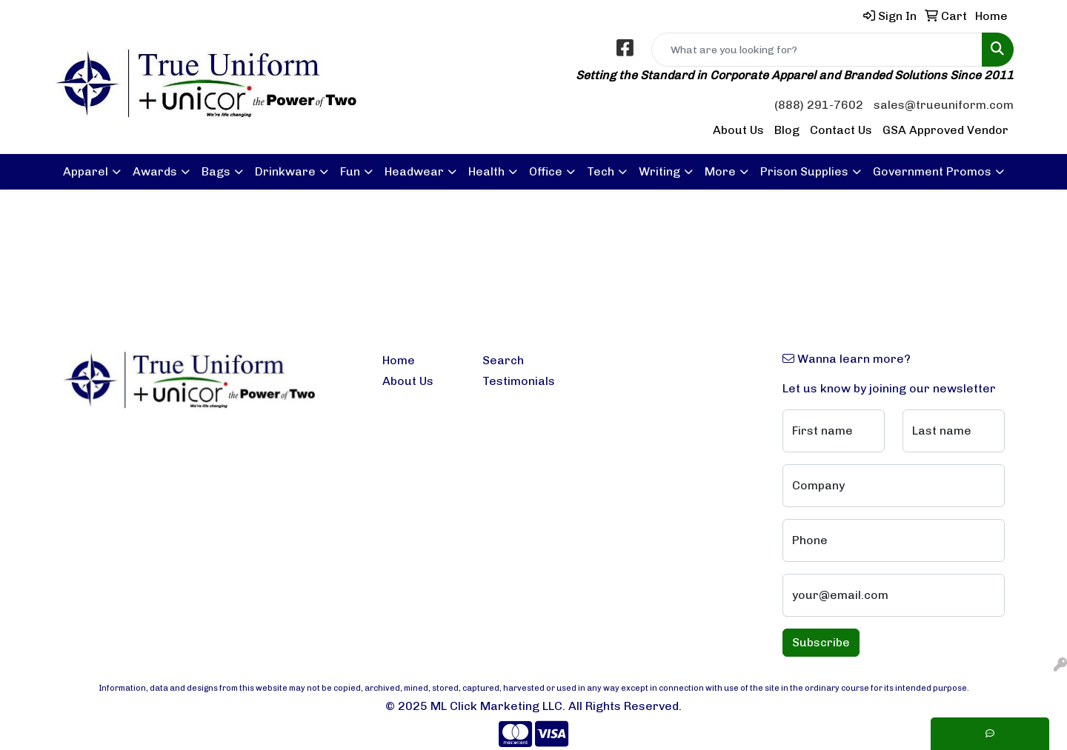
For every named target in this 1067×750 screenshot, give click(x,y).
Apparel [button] (85, 171)
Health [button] (486, 171)
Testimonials (518, 381)
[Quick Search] (817, 50)
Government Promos (932, 171)
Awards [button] (155, 171)
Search (503, 360)
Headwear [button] (414, 171)
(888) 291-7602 (818, 105)
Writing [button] (659, 171)
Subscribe (821, 642)
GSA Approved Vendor (945, 130)
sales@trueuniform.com (944, 105)
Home (398, 360)
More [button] (720, 171)
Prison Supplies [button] (804, 171)
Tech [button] (600, 171)
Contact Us (841, 130)
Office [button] (545, 171)
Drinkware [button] (285, 171)
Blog (787, 130)
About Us (738, 130)
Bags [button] (216, 171)
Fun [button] (350, 171)
